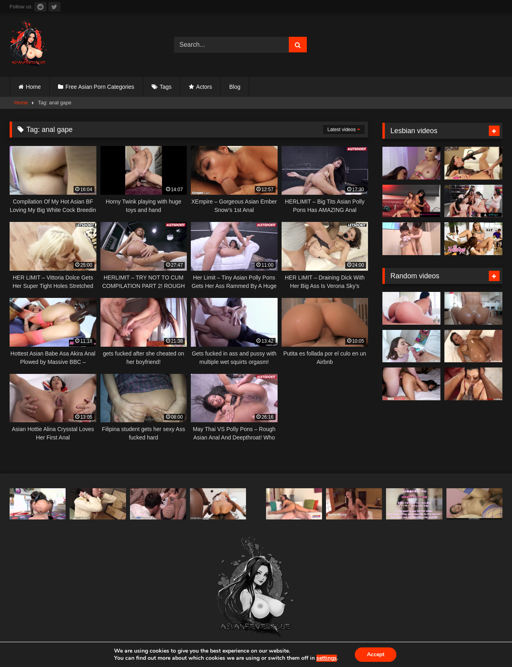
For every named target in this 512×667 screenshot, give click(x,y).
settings (326, 658)
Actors (204, 87)
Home (33, 87)
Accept (375, 654)
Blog (234, 87)
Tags (166, 87)
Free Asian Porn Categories (100, 87)
